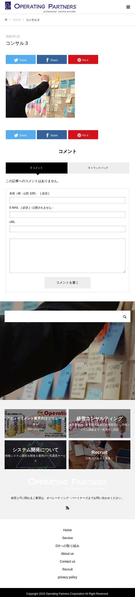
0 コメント (36, 167)
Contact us (67, 561)
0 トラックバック (98, 167)
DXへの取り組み (67, 546)
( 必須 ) (29, 193)
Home (67, 530)
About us (67, 553)
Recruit (67, 569)
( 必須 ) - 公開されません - (31, 207)
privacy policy (67, 577)
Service (67, 538)
